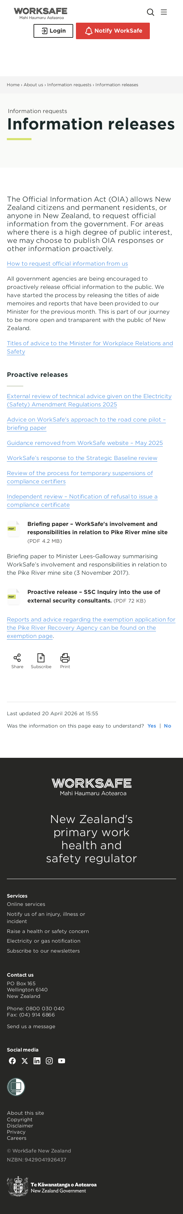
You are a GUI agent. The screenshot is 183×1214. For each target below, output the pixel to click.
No (167, 726)
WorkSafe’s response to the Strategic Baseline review (82, 458)
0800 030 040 (45, 1008)
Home (13, 84)
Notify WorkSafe (112, 30)
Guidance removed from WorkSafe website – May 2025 (85, 443)
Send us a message (31, 1026)
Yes (151, 726)
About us (33, 84)
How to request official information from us (67, 263)
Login (53, 30)
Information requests (69, 84)
